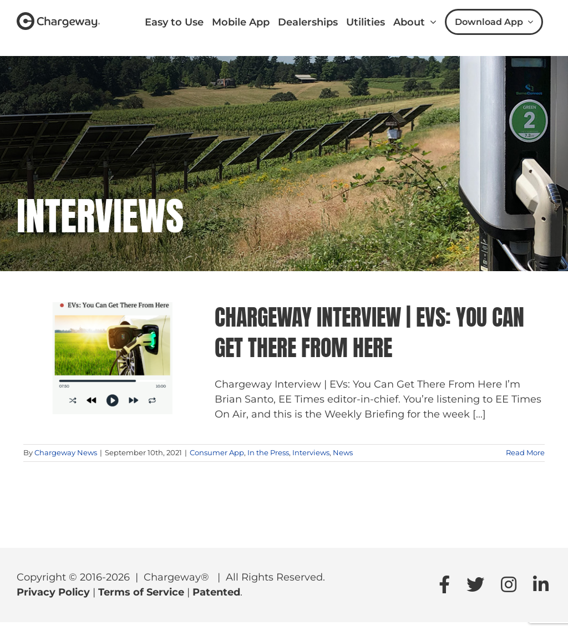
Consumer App (217, 452)
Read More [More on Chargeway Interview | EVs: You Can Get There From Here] (525, 452)
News (343, 452)
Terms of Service (141, 592)
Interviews (310, 452)
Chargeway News (65, 452)
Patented (216, 592)
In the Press (268, 452)
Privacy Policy (53, 592)
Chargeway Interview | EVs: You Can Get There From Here (369, 332)
